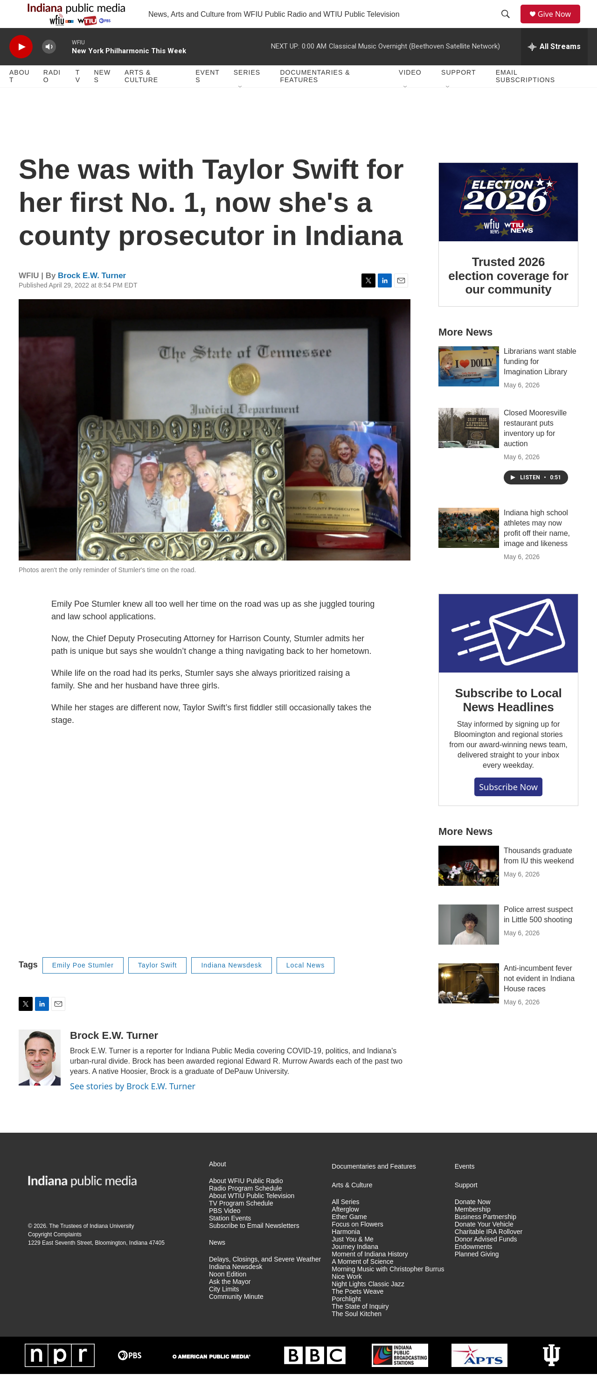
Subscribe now (508, 807)
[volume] (49, 67)
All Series (345, 1223)
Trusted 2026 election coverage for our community (508, 297)
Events (207, 97)
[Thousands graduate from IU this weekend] (468, 887)
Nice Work (346, 1297)
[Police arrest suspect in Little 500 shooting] (468, 945)
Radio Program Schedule (245, 1209)
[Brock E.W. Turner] (40, 1079)
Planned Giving (477, 1275)
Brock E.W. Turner (92, 296)
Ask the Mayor (229, 1302)
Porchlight (346, 1320)
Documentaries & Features (315, 97)
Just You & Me (353, 1260)
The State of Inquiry (360, 1327)
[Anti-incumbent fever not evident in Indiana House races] (468, 1004)
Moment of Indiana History (370, 1275)
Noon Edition (227, 1295)
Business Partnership (485, 1237)
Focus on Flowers (357, 1245)
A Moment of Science (362, 1282)
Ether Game (349, 1237)
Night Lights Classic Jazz (368, 1305)
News (102, 97)
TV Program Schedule (241, 1224)
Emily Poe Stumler (83, 986)
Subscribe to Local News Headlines (508, 721)
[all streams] (554, 67)
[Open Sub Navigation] (240, 108)
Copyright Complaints (55, 1255)
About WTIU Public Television (251, 1216)
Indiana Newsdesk (231, 986)
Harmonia (346, 1252)
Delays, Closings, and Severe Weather (265, 1280)
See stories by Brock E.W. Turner (132, 1107)
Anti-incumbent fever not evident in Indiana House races (539, 999)
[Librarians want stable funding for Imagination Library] (468, 387)
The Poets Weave (357, 1312)
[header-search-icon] (509, 25)
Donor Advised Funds (486, 1260)
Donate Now (473, 1223)
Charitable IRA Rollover (489, 1252)
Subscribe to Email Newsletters (254, 1246)
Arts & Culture (141, 97)
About (19, 97)
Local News (305, 986)
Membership (473, 1230)
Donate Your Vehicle (484, 1245)
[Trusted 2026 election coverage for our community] (508, 223)
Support (458, 93)
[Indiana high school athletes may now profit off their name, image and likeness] (468, 549)
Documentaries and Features (374, 1187)
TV (78, 97)
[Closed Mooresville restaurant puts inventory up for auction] (468, 449)
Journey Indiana (355, 1267)
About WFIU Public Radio (246, 1202)
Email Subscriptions (525, 97)
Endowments (474, 1267)
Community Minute (236, 1317)
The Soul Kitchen (357, 1335)
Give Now (559, 24)
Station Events (230, 1239)
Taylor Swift (157, 986)
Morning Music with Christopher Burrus (388, 1290)
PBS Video (224, 1231)
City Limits (224, 1310)
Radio (52, 97)
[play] (21, 68)
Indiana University (112, 1247)
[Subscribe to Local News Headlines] (508, 654)
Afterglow (345, 1230)
